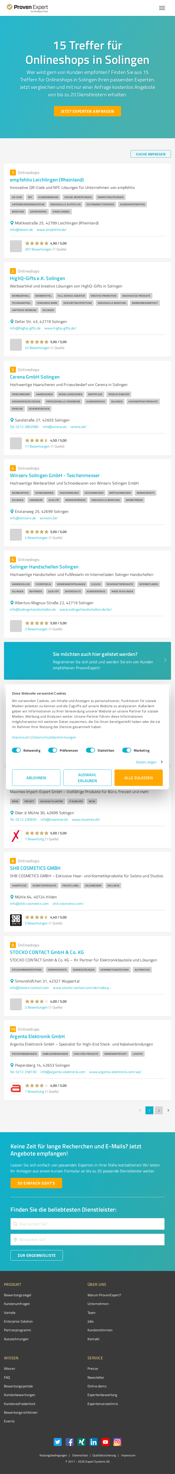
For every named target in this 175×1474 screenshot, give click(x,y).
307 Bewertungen (38, 249)
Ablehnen (36, 777)
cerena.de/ (79, 426)
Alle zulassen (139, 777)
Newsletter (96, 1377)
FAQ (7, 1377)
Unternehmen (98, 1303)
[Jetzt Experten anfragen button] (87, 111)
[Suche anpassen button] (151, 154)
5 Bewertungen (36, 923)
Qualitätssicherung (104, 1455)
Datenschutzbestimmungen (55, 737)
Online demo (97, 1386)
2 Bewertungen (36, 629)
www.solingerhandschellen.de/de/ (86, 609)
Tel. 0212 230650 (23, 819)
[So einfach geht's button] (36, 1183)
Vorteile (9, 1312)
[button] (37, 243)
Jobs (91, 1321)
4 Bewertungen (36, 537)
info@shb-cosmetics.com (29, 903)
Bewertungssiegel (17, 1295)
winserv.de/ (49, 518)
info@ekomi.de (21, 229)
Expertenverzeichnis (103, 1403)
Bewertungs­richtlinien (21, 1412)
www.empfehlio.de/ (52, 229)
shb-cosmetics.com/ (68, 903)
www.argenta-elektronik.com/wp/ (115, 1071)
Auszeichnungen (16, 1338)
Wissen (9, 1368)
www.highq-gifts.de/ (60, 328)
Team (92, 1312)
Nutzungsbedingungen (53, 1455)
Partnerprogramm (17, 1330)
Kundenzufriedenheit (19, 1403)
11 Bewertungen (37, 446)
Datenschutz (80, 1455)
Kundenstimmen (100, 1330)
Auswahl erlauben (87, 777)
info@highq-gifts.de (25, 328)
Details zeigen (146, 762)
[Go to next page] (168, 1110)
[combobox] (87, 1224)
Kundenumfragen (17, 1303)
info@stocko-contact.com (29, 987)
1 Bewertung (34, 839)
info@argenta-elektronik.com (63, 1071)
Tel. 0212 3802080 (24, 426)
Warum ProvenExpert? (104, 1295)
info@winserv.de (23, 518)
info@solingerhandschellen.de (33, 609)
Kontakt (93, 1338)
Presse (93, 1368)
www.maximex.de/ (86, 819)
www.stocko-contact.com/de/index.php (83, 987)
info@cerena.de (55, 426)
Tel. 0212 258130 (23, 1071)
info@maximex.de (54, 819)
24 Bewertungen (37, 347)
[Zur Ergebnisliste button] (36, 1255)
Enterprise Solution (18, 1321)
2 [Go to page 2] (159, 1110)
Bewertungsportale (18, 1386)
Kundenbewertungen (20, 1394)
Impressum (21, 737)
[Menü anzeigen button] (162, 8)
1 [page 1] (149, 1110)
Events (9, 1421)
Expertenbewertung (102, 1394)
